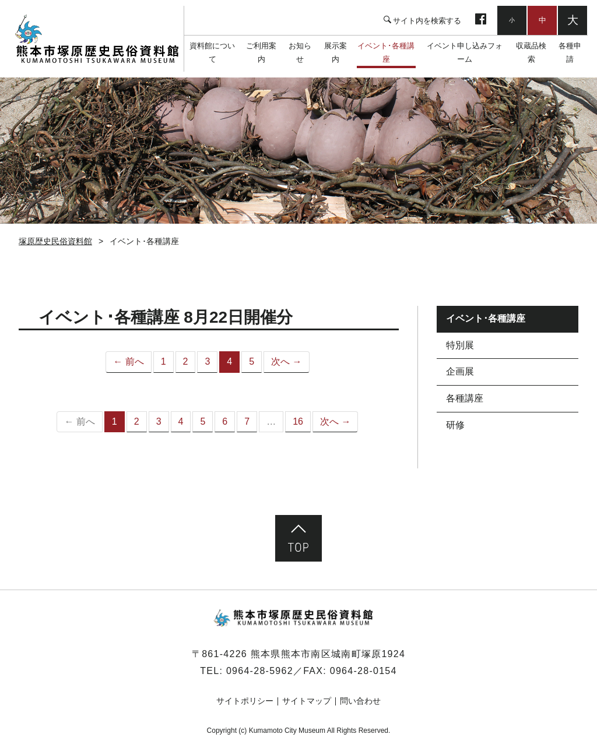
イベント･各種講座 (386, 52)
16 (298, 421)
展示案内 (335, 52)
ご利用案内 (261, 52)
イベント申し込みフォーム (465, 52)
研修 (455, 425)
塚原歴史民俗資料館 (96, 39)
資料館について (212, 52)
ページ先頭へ (298, 538)
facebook (480, 20)
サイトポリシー (244, 700)
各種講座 (464, 398)
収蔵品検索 (531, 52)
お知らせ (300, 52)
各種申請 (570, 52)
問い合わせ (360, 700)
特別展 (460, 345)
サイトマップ (306, 700)
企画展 (460, 371)
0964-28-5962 (259, 671)
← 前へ (128, 361)
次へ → (286, 361)
